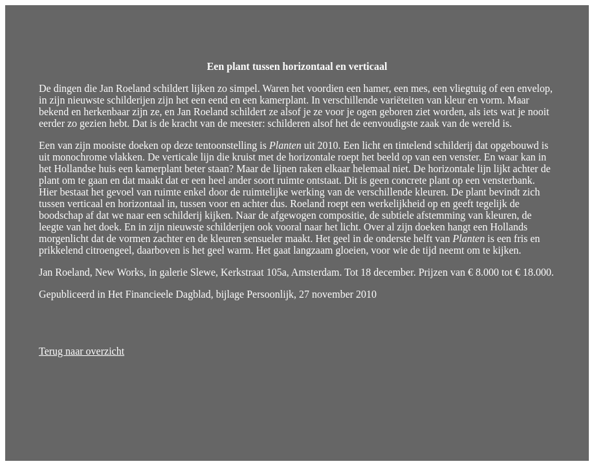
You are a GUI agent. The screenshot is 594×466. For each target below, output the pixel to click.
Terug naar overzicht (81, 351)
